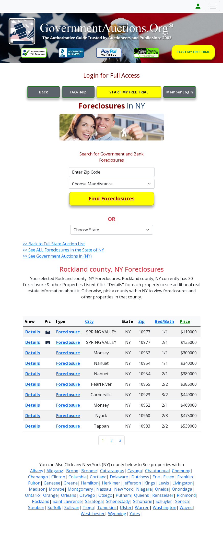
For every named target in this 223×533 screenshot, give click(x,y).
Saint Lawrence (67, 501)
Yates (135, 513)
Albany (36, 471)
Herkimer (111, 483)
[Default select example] (112, 184)
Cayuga (134, 471)
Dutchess (140, 477)
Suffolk (54, 507)
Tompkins (106, 507)
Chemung (181, 471)
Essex (168, 477)
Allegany (54, 471)
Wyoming (117, 513)
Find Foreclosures (111, 198)
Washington (164, 507)
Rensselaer (162, 495)
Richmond (186, 495)
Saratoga (94, 501)
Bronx (72, 471)
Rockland (40, 501)
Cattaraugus (112, 471)
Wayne (186, 507)
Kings (149, 483)
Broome (89, 471)
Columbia (77, 477)
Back (43, 92)
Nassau (103, 489)
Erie (156, 477)
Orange (50, 495)
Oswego (87, 495)
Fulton (34, 483)
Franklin (185, 477)
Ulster (126, 507)
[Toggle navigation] (213, 6)
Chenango (38, 477)
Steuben (36, 507)
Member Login (179, 92)
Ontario (32, 495)
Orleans (68, 495)
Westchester (93, 513)
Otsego (105, 495)
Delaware (119, 477)
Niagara (144, 489)
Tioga (88, 507)
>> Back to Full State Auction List (54, 244)
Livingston (182, 483)
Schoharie (142, 501)
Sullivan (71, 507)
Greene (71, 483)
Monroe (56, 489)
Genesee (52, 483)
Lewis (163, 483)
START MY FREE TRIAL (193, 52)
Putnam (123, 495)
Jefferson (132, 483)
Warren (142, 507)
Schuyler (164, 501)
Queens (141, 495)
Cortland (98, 477)
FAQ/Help (78, 92)
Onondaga (182, 489)
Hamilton (90, 483)
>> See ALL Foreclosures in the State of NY (63, 250)
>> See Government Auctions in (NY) (57, 256)
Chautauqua (157, 471)
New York (123, 489)
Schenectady (118, 501)
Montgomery (80, 489)
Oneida (162, 489)
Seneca (182, 501)
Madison (37, 489)
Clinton (58, 477)
